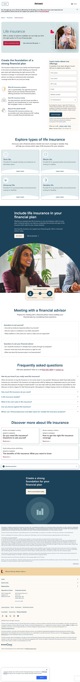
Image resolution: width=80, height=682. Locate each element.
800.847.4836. (44, 11)
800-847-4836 (47, 370)
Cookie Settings (5, 607)
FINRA (67, 625)
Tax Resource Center (28, 607)
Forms (12, 607)
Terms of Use (12, 612)
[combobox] (50, 100)
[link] (19, 236)
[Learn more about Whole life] (60, 171)
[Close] (46, 678)
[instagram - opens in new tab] (14, 616)
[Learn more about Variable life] (60, 197)
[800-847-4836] (19, 601)
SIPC (73, 625)
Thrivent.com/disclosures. (7, 628)
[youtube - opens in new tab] (18, 616)
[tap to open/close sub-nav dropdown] (40, 466)
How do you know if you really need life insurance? (40, 376)
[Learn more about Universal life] (20, 197)
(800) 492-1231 (65, 126)
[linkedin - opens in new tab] (6, 616)
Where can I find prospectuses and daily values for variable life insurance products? (40, 412)
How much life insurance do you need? (40, 392)
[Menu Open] (73, 3)
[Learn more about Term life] (20, 171)
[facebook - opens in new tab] (2, 616)
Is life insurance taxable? (40, 397)
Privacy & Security (22, 612)
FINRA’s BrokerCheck (30, 648)
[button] (77, 9)
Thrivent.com (66, 633)
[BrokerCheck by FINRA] (40, 645)
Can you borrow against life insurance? (40, 407)
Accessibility (4, 612)
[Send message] (55, 114)
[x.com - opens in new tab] (10, 616)
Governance (18, 607)
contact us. (60, 370)
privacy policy (62, 121)
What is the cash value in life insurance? (40, 402)
